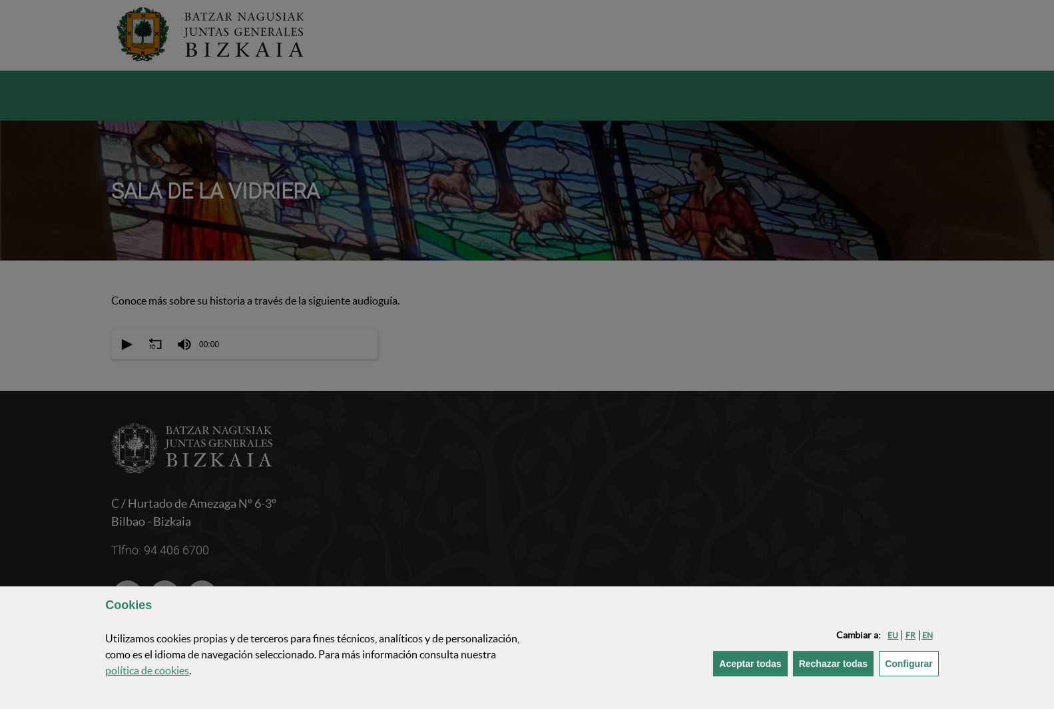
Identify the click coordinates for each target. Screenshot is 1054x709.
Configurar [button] (912, 662)
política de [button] (147, 670)
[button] (893, 635)
